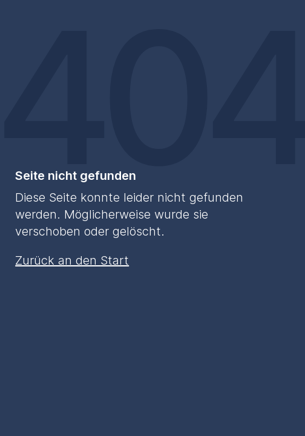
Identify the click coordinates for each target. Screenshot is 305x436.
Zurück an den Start (72, 260)
